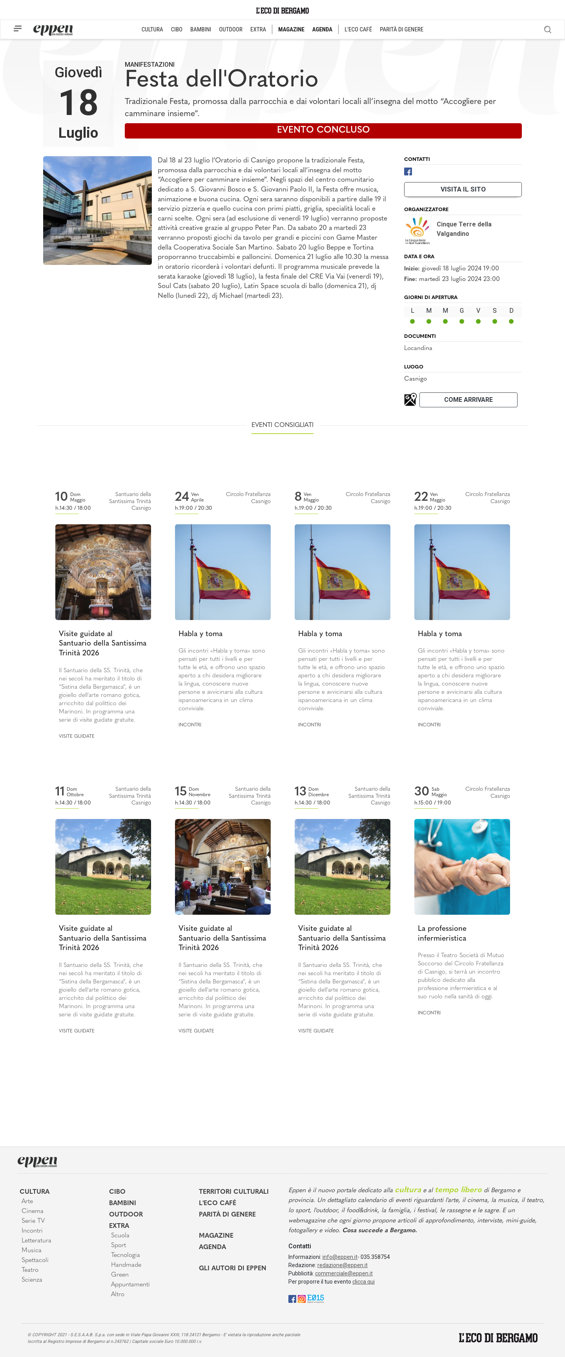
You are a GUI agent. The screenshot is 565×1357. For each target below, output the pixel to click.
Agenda (212, 1247)
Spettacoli (35, 1260)
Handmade (126, 1265)
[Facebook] (408, 171)
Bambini (122, 1203)
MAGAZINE (291, 29)
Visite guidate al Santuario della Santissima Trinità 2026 (102, 644)
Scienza (32, 1280)
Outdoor (126, 1215)
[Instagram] (302, 1298)
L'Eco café (217, 1203)
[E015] (315, 1298)
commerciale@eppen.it (344, 1273)
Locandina (418, 348)
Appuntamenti (130, 1285)
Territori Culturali (234, 1192)
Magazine (216, 1236)
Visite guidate (77, 736)
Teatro (30, 1270)
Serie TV (33, 1221)
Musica (32, 1251)
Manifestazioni (150, 64)
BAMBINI (200, 29)
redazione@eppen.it (342, 1265)
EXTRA (258, 29)
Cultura (34, 1192)
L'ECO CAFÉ (358, 29)
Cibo (117, 1192)
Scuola (120, 1236)
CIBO (176, 29)
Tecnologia (125, 1255)
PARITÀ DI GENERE (401, 29)
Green (120, 1275)
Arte (27, 1201)
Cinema (33, 1211)
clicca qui (363, 1282)
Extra (119, 1226)
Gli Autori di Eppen (232, 1269)
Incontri (190, 725)
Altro (117, 1294)
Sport (118, 1245)
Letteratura (36, 1241)
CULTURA (152, 29)
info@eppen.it (340, 1257)
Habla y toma (200, 634)
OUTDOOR (230, 29)
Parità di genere (227, 1215)
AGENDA (322, 29)
